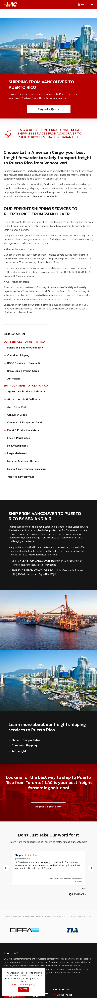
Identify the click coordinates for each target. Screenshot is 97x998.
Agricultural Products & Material (26, 391)
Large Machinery (17, 453)
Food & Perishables (18, 438)
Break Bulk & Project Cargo (23, 371)
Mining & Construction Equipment (26, 469)
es (83, 4)
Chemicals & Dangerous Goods (25, 422)
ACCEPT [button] (23, 989)
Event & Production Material (23, 430)
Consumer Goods (17, 415)
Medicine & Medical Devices (23, 461)
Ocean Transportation (26, 740)
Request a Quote (48, 109)
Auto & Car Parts (17, 407)
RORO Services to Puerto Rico (24, 363)
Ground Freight (64, 995)
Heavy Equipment (17, 445)
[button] (6, 868)
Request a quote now (48, 806)
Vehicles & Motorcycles (20, 476)
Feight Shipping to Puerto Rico (25, 347)
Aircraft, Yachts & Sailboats (23, 399)
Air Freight (13, 378)
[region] (48, 868)
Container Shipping (18, 355)
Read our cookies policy (23, 984)
